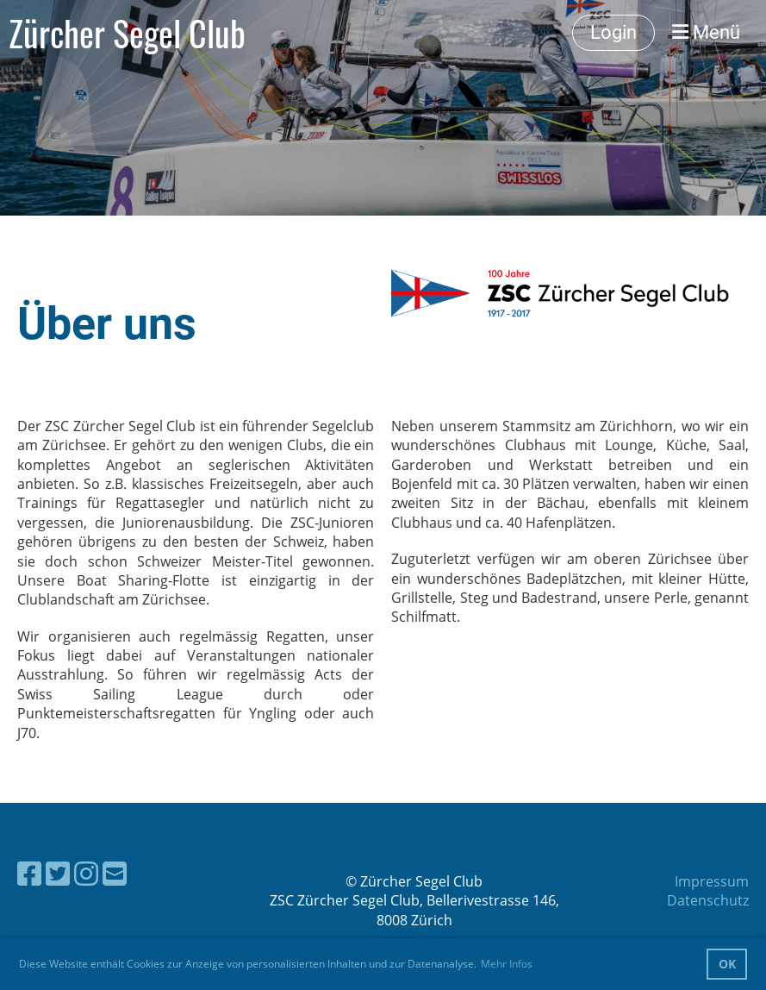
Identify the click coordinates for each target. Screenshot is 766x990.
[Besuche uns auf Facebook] (29, 873)
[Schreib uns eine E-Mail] (115, 873)
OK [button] (727, 964)
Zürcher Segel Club (127, 33)
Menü (706, 32)
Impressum (712, 881)
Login (613, 32)
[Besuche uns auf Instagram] (86, 873)
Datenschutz (708, 900)
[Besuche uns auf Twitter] (58, 873)
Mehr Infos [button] (506, 963)
